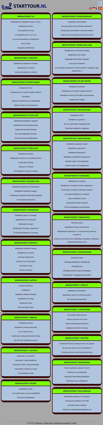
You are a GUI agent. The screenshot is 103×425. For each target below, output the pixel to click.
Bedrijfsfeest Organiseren (77, 120)
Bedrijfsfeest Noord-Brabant (77, 22)
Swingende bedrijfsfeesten (26, 48)
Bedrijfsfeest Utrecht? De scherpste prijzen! (77, 295)
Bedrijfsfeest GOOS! (77, 115)
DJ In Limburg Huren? (26, 332)
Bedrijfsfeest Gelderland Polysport (26, 191)
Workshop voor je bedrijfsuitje (77, 372)
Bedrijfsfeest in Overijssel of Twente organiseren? (77, 185)
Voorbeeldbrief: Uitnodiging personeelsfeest (77, 275)
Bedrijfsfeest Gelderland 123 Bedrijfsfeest (25, 187)
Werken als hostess (25, 270)
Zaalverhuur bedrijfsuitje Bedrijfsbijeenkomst (76, 409)
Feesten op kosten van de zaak (77, 319)
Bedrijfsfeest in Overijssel (77, 181)
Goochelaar (26, 96)
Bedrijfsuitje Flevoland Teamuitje (25, 129)
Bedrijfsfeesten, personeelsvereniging (77, 50)
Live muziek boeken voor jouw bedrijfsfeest (26, 393)
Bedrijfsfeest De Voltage (26, 299)
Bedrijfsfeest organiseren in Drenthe (25, 63)
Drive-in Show (25, 43)
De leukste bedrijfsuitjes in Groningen (26, 233)
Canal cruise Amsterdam (77, 63)
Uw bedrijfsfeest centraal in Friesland (26, 171)
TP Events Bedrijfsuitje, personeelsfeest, (77, 207)
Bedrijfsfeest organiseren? (76, 148)
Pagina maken (48, 423)
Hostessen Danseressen (26, 257)
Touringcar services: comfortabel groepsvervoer (77, 352)
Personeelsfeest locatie (25, 373)
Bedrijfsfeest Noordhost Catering (25, 248)
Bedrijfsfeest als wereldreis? (77, 291)
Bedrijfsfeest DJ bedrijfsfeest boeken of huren (26, 22)
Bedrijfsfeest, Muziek (26, 389)
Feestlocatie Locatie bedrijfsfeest (26, 360)
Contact (73, 423)
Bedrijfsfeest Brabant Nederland (25, 294)
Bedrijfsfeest (26, 290)
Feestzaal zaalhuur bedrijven (76, 405)
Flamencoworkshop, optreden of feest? (77, 368)
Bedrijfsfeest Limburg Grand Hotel (26, 327)
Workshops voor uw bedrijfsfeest (77, 381)
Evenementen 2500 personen (77, 315)
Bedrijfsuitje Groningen (25, 224)
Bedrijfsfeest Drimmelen (77, 87)
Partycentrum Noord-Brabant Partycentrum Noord (77, 35)
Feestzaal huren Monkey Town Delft (77, 401)
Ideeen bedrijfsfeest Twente (77, 198)
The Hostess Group (25, 266)
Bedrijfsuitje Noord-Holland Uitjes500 (77, 59)
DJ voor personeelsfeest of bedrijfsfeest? (25, 39)
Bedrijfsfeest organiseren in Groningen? (77, 396)
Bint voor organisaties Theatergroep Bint (77, 124)
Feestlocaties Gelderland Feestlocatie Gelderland (26, 195)
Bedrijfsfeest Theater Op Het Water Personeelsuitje (77, 95)
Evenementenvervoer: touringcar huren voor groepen (77, 344)
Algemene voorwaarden (62, 423)
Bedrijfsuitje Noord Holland (77, 55)
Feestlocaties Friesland (25, 162)
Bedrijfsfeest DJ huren (26, 26)
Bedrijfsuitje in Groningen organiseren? (25, 228)
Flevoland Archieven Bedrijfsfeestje (25, 138)
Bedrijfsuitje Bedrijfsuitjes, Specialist (25, 121)
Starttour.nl (39, 423)
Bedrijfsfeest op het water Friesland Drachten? (77, 91)
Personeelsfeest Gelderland (26, 200)
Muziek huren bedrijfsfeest (25, 397)
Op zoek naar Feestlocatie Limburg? (26, 340)
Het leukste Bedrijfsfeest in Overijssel (77, 194)
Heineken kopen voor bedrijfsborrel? (77, 165)
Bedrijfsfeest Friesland (26, 154)
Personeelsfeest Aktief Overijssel (77, 203)
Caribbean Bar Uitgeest (77, 100)
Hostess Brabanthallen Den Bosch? (76, 324)
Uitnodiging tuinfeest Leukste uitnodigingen (77, 271)
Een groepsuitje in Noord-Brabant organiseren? (76, 26)
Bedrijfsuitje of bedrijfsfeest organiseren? (77, 157)
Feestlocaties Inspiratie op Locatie (26, 369)
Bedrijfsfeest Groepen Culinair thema (77, 227)
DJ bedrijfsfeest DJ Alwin (26, 30)
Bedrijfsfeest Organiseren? (77, 153)
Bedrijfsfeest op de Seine (26, 253)
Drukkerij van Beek (77, 258)
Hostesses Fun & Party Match (26, 261)
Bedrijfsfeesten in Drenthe (25, 68)
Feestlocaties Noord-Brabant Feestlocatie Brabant (77, 30)
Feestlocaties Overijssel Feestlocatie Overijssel (77, 190)
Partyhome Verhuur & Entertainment (26, 105)
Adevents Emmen (77, 223)
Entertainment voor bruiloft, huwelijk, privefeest (26, 92)
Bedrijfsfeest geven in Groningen (26, 215)
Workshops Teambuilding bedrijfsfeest (77, 376)
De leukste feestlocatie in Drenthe (26, 72)
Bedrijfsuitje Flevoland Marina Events (26, 125)
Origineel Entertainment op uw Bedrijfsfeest (26, 101)
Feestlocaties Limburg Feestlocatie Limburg (26, 336)
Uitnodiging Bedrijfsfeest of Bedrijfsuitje (77, 262)
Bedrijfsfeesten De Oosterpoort (26, 220)
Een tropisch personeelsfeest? (77, 299)
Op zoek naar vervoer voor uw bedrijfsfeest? (76, 348)
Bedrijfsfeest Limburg (26, 323)
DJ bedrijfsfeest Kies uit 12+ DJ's (26, 35)
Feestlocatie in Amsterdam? (26, 356)
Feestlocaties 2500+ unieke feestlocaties (26, 365)
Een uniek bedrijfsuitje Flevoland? (26, 134)
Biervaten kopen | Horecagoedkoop (76, 161)
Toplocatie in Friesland (25, 167)
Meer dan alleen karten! (26, 307)
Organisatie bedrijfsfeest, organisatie (77, 128)
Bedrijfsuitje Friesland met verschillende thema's (26, 158)
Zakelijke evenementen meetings (77, 328)
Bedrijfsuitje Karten (26, 303)
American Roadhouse (26, 286)
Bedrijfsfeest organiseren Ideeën (77, 144)
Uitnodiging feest (76, 266)
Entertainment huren (26, 88)
